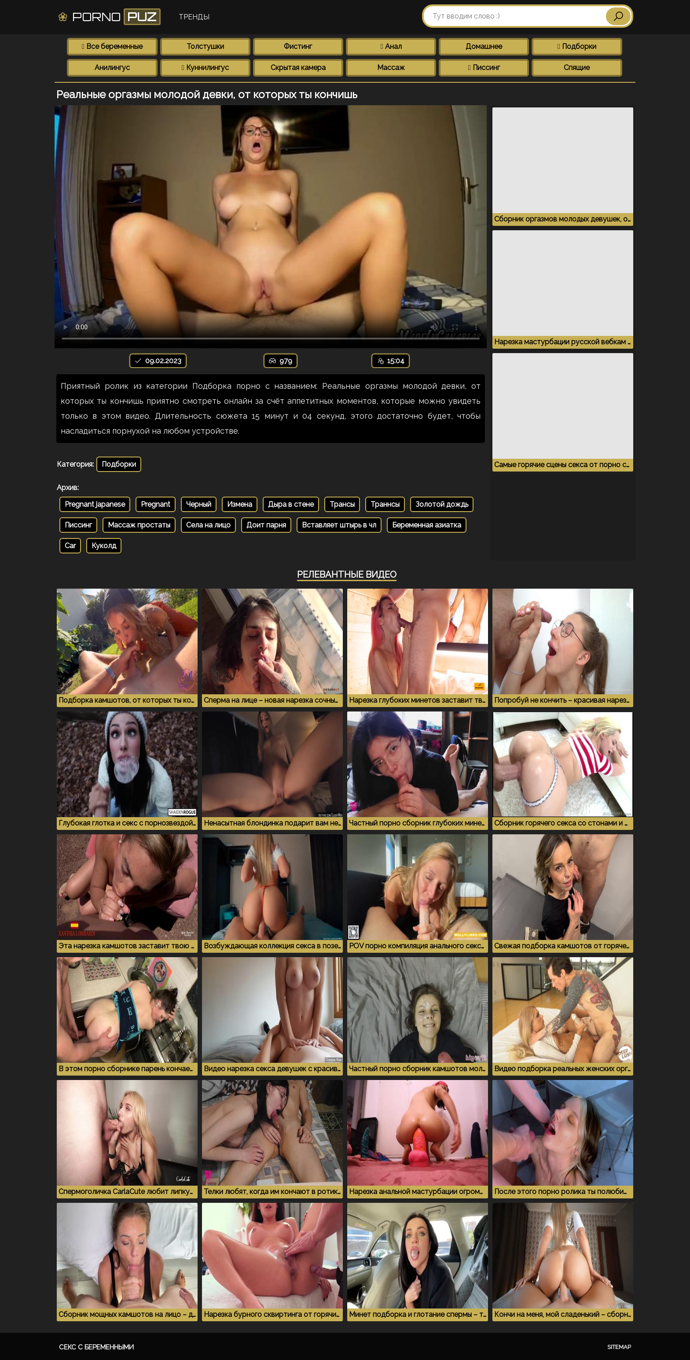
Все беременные (112, 46)
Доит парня (266, 525)
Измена (239, 504)
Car (70, 546)
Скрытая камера (298, 67)
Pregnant (155, 504)
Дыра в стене (291, 504)
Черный (198, 504)
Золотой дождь (441, 504)
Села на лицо (208, 525)
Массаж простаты (139, 525)
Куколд (104, 546)
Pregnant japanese (95, 504)
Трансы (342, 504)
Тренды (194, 17)
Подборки (577, 46)
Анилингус (112, 67)
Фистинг (298, 46)
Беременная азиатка (426, 525)
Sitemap (619, 1347)
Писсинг (484, 67)
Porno (109, 16)
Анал (391, 46)
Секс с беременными (96, 1347)
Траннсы (385, 504)
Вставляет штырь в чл (339, 525)
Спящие (577, 67)
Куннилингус (205, 67)
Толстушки (205, 46)
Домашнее (484, 46)
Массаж (391, 67)
